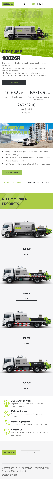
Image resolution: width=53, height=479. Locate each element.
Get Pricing (14, 82)
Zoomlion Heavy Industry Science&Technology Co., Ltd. (25, 469)
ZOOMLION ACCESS (30, 452)
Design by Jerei (10, 475)
